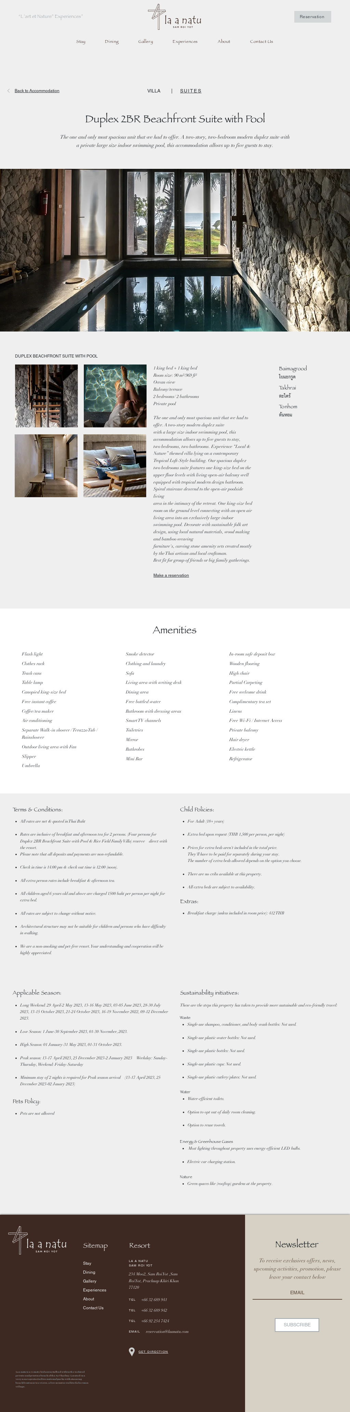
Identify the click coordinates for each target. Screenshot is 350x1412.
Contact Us (93, 1307)
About (88, 1299)
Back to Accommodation (37, 90)
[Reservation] (312, 17)
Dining (89, 1272)
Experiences (94, 1290)
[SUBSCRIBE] (297, 1325)
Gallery (89, 1281)
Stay (87, 1263)
